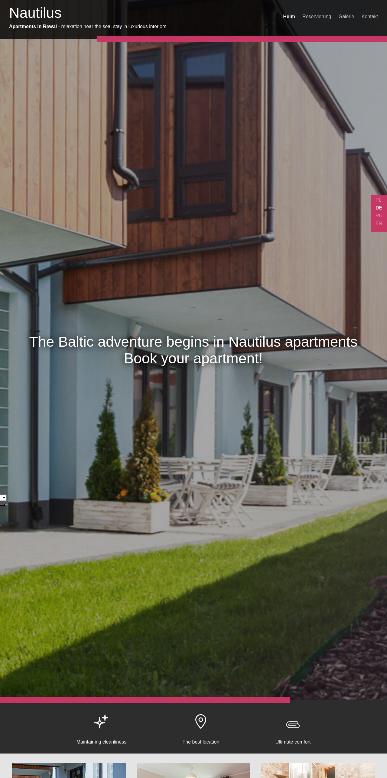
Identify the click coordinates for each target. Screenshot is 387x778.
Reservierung (316, 16)
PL (379, 200)
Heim (289, 16)
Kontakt (370, 16)
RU (379, 215)
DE (379, 207)
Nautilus (35, 13)
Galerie (346, 16)
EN (379, 223)
